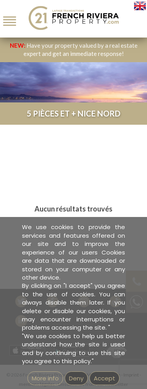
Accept (104, 378)
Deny (76, 378)
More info (45, 378)
